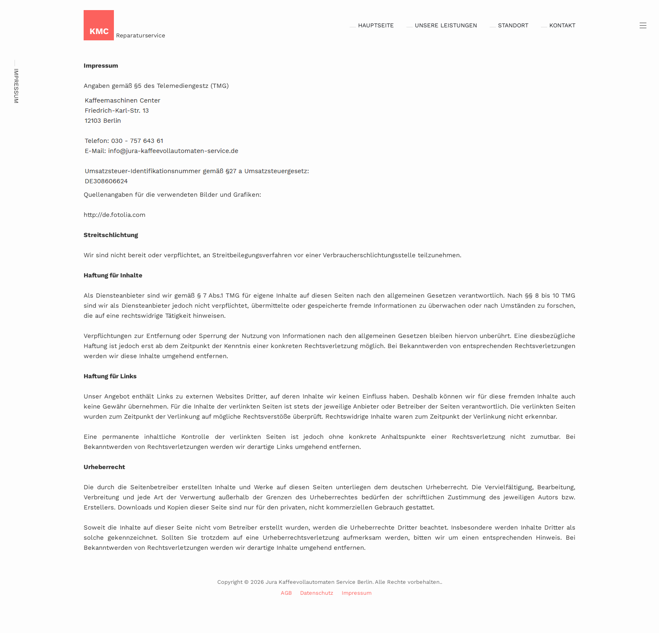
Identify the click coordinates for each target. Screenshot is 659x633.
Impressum (357, 593)
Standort (513, 25)
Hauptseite (376, 25)
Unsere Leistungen (446, 25)
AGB (286, 593)
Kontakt (562, 25)
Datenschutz (316, 593)
